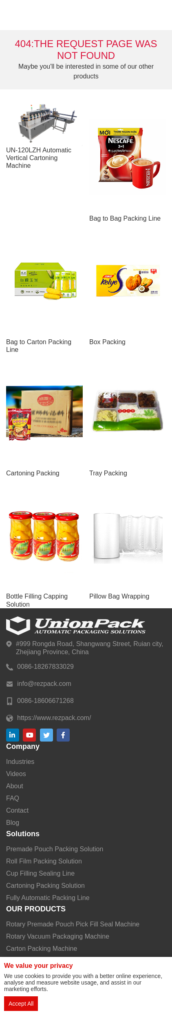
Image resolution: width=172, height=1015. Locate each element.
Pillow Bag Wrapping (119, 596)
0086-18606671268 (45, 700)
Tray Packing (108, 473)
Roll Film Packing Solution (44, 861)
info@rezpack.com (44, 683)
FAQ (12, 798)
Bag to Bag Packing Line (125, 218)
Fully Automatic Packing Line (48, 897)
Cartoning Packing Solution (45, 885)
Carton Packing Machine (41, 948)
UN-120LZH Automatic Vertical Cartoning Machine (38, 158)
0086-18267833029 (45, 666)
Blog (12, 822)
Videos (16, 773)
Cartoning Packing (33, 473)
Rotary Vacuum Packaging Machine (57, 936)
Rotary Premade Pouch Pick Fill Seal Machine (72, 924)
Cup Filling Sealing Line (40, 873)
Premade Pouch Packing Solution (54, 849)
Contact (17, 810)
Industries (20, 761)
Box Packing (107, 341)
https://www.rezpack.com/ (54, 717)
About (14, 786)
